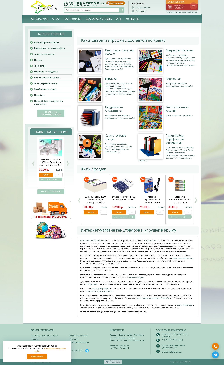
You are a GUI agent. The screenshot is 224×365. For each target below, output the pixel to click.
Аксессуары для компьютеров (118, 146)
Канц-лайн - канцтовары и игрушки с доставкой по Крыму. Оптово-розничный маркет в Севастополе (44, 7)
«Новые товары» (136, 277)
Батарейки (121, 144)
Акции (129, 335)
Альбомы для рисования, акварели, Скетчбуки (177, 56)
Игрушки (111, 78)
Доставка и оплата (99, 18)
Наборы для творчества (176, 83)
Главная (113, 335)
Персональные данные (119, 340)
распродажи (103, 288)
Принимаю (37, 356)
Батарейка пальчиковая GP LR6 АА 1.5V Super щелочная (180, 201)
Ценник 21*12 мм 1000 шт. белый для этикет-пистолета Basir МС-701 (50, 163)
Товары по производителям (51, 113)
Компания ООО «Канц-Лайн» (93, 240)
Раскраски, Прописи (181, 115)
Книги (168, 115)
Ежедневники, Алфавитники (114, 109)
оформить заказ (193, 6)
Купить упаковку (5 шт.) (123, 217)
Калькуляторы (125, 118)
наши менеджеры (185, 305)
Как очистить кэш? (138, 340)
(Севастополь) (105, 3)
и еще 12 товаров (51, 191)
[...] (121, 69)
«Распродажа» (92, 284)
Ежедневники (111, 115)
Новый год (39, 95)
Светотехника (111, 151)
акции (94, 288)
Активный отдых (112, 83)
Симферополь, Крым (90, 5)
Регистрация (141, 11)
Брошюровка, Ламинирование (119, 67)
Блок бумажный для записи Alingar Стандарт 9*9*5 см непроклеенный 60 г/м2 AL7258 (95, 202)
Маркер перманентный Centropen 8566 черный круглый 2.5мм (152, 202)
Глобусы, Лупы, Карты (185, 60)
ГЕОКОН (188, 362)
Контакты (132, 18)
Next (68, 163)
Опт (118, 18)
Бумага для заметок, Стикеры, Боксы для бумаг (118, 65)
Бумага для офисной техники (118, 58)
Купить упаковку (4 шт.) (180, 217)
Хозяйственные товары (45, 89)
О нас (56, 18)
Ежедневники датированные (117, 116)
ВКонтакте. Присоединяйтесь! (100, 291)
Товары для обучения (179, 50)
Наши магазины (151, 240)
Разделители (179, 152)
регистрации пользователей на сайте (153, 298)
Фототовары (110, 144)
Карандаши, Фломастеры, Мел (179, 65)
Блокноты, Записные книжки (118, 61)
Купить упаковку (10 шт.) (50, 179)
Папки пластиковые (174, 147)
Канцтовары (39, 18)
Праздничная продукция (46, 71)
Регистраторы (172, 155)
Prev (33, 163)
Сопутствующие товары (115, 137)
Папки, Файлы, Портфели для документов (175, 139)
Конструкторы (115, 91)
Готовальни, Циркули (175, 63)
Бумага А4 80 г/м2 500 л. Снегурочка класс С (123, 198)
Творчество (173, 78)
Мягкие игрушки (125, 94)
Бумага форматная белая (46, 42)
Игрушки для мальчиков (115, 87)
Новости (122, 335)
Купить (91, 212)
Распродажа (72, 18)
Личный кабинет (143, 7)
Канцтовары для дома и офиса (119, 52)
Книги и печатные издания (177, 109)
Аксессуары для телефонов (117, 149)
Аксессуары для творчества (178, 86)
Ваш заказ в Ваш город (183, 258)
